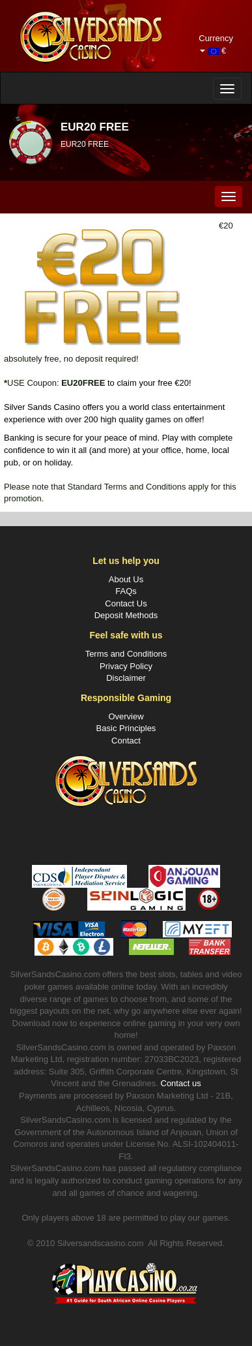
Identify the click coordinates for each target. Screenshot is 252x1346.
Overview (125, 716)
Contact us (181, 1083)
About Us (126, 579)
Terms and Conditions (126, 654)
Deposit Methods (126, 615)
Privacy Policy (126, 666)
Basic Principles (126, 728)
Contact (126, 740)
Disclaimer (126, 678)
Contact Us (126, 603)
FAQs (126, 591)
